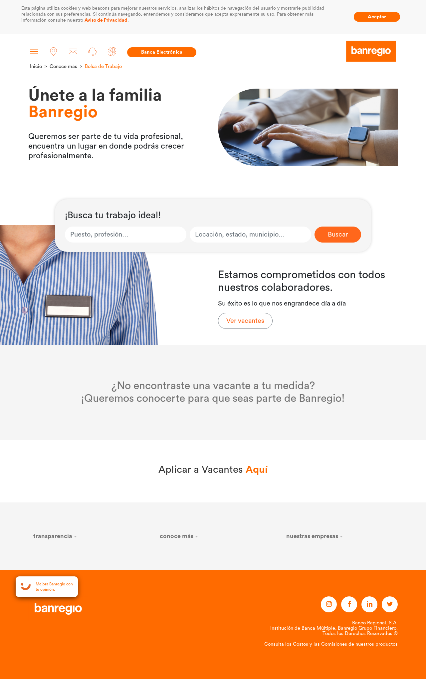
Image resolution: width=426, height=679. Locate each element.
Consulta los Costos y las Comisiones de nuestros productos (331, 644)
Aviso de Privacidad (106, 20)
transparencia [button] (55, 536)
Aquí (257, 470)
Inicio (36, 66)
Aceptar (377, 16)
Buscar (338, 234)
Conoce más (63, 66)
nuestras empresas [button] (314, 536)
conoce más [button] (179, 536)
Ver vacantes (245, 321)
